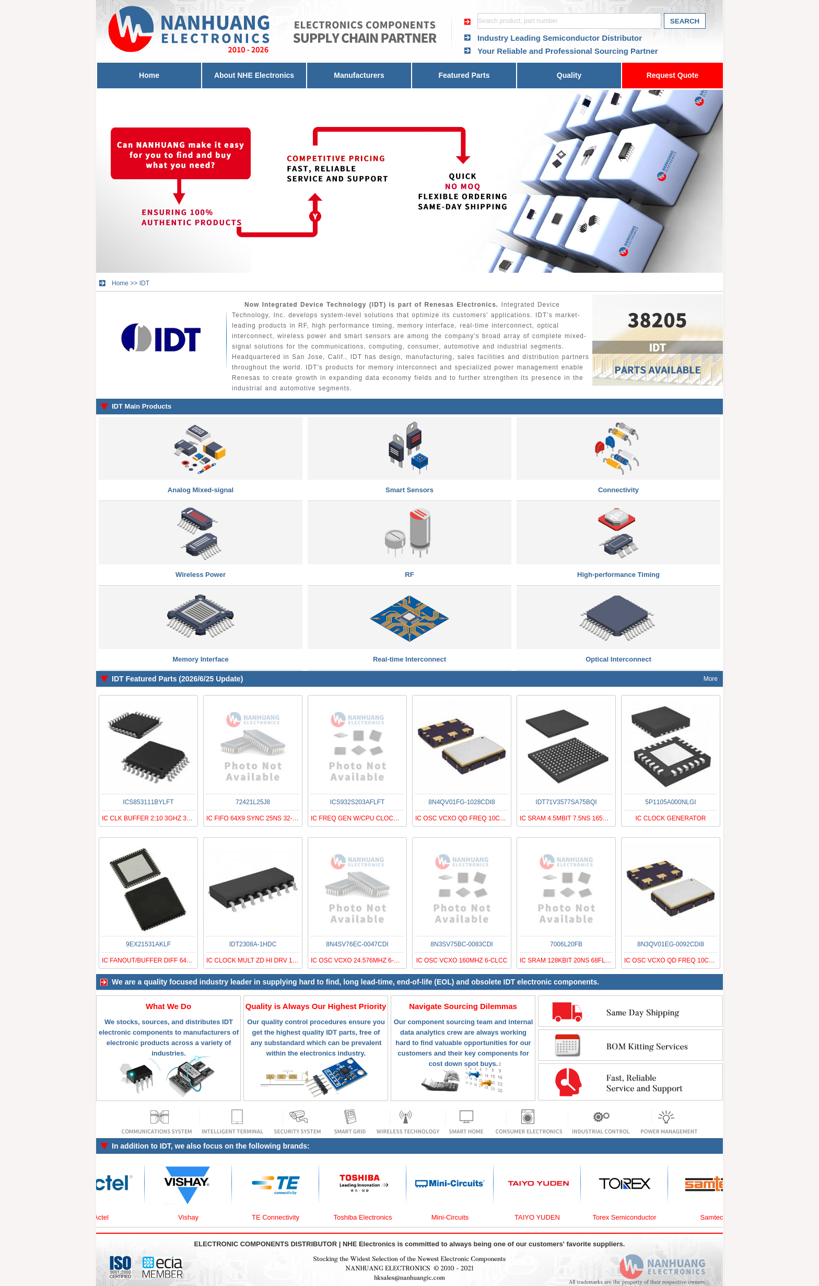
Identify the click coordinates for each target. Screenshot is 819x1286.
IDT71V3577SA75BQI (565, 802)
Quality (569, 75)
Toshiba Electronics (367, 1217)
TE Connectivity (280, 1217)
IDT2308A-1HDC (253, 944)
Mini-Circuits (455, 1217)
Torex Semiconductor (629, 1217)
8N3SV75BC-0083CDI (461, 944)
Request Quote (673, 75)
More (711, 678)
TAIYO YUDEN (542, 1217)
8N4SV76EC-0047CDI (357, 944)
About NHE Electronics (254, 75)
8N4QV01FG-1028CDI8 (461, 802)
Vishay (193, 1217)
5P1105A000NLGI (670, 802)
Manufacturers (359, 75)
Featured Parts (463, 75)
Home (149, 75)
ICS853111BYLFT (148, 802)
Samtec (716, 1217)
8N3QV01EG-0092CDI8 (670, 944)
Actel (105, 1217)
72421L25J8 (253, 802)
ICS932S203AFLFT (357, 802)
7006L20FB (566, 944)
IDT (144, 283)
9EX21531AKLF (148, 944)
